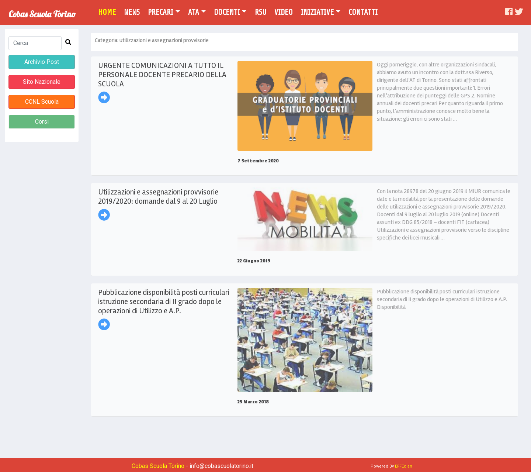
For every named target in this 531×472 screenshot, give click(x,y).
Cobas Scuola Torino (42, 11)
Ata (193, 12)
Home (109, 11)
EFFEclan (403, 466)
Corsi (42, 121)
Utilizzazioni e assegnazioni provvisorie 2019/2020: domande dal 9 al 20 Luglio (158, 196)
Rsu (260, 12)
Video (283, 12)
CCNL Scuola (42, 101)
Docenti (227, 12)
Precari (160, 12)
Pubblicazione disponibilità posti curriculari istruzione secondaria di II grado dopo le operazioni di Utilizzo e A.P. (163, 301)
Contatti (363, 12)
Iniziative (317, 12)
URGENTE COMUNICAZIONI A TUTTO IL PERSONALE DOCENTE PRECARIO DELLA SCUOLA (162, 75)
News (132, 12)
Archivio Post (41, 61)
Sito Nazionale (41, 81)
